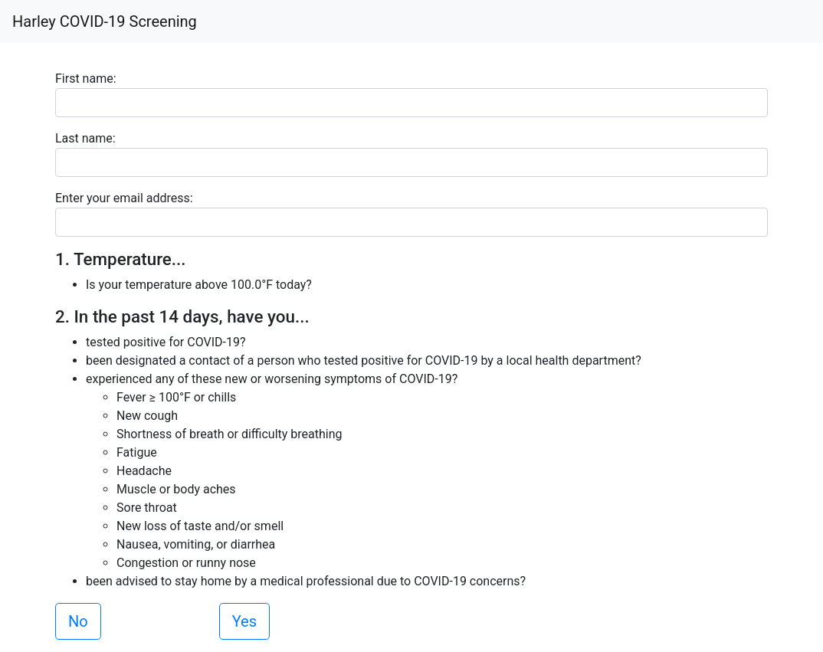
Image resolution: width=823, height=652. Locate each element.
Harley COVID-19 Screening (104, 21)
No (78, 621)
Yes (244, 621)
